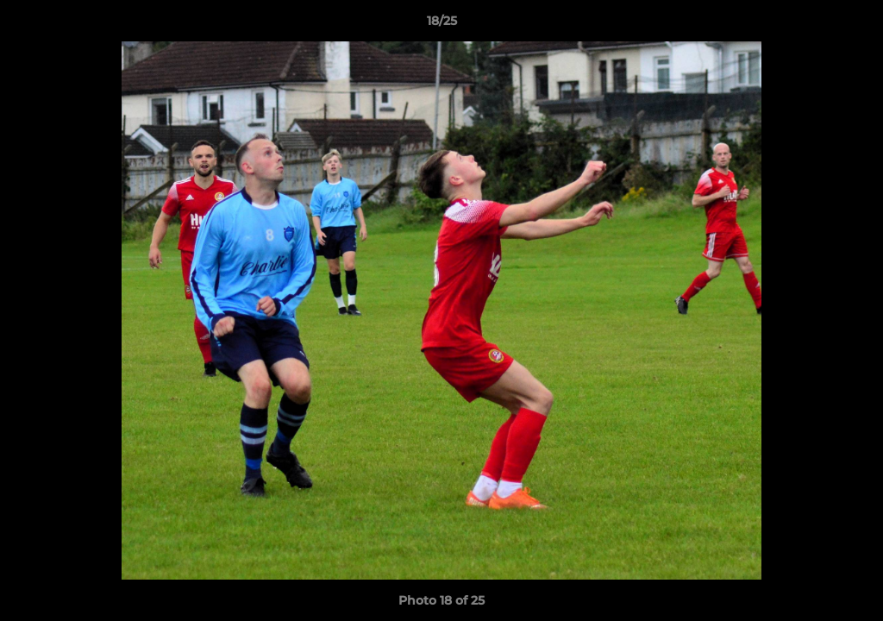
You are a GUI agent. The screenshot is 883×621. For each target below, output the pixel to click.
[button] (852, 25)
